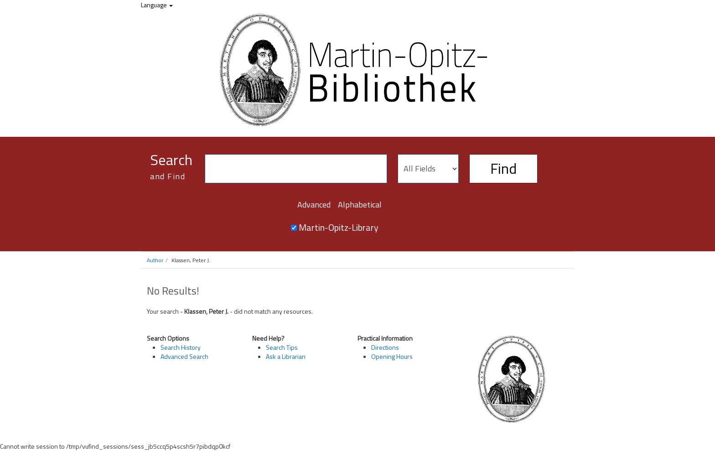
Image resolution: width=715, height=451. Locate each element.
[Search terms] (296, 168)
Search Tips (282, 347)
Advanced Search (184, 356)
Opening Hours (392, 356)
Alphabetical (360, 204)
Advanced (314, 204)
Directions (385, 347)
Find (503, 168)
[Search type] (428, 168)
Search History (181, 347)
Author (155, 260)
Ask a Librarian (286, 356)
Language (157, 5)
